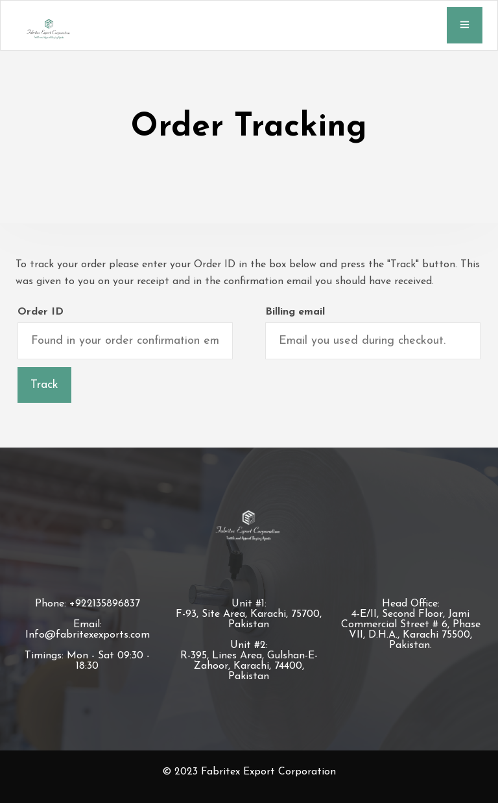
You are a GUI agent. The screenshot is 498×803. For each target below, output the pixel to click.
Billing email (295, 312)
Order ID (41, 312)
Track (44, 385)
